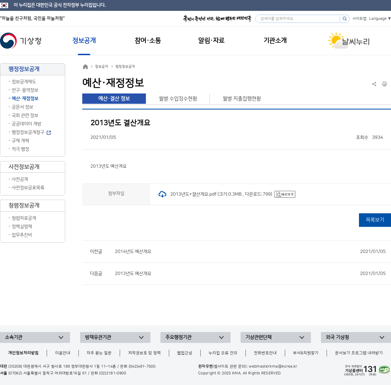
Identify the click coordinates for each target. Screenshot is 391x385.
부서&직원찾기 (306, 353)
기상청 (20, 41)
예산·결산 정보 (114, 99)
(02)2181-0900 (112, 373)
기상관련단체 (258, 337)
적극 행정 (20, 149)
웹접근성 (184, 353)
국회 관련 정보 (25, 115)
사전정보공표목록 (28, 187)
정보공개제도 (24, 81)
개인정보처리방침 (23, 353)
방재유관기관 (98, 337)
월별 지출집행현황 (242, 99)
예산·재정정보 (25, 98)
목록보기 (375, 220)
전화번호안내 (265, 353)
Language (378, 19)
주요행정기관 (178, 337)
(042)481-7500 (142, 366)
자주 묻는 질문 (99, 353)
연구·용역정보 (25, 90)
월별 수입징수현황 (178, 99)
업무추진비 (22, 235)
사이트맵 (359, 19)
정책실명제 (22, 226)
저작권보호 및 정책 (144, 353)
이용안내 (62, 353)
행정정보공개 (125, 66)
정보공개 (101, 66)
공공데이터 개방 (26, 123)
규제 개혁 (20, 140)
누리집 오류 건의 (223, 353)
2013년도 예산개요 (250, 273)
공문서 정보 (22, 107)
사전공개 (20, 179)
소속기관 (13, 337)
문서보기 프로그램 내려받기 (359, 353)
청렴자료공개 (24, 218)
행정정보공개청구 (28, 132)
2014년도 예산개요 (250, 251)
